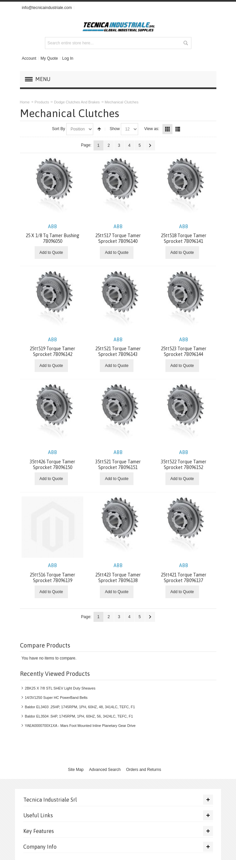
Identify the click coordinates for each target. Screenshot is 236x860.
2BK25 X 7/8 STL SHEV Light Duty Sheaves (60, 688)
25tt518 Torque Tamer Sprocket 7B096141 (183, 234)
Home (25, 102)
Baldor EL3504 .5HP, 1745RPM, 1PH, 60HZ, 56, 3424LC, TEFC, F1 (79, 716)
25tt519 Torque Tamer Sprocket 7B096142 (52, 347)
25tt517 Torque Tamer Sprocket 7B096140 (118, 234)
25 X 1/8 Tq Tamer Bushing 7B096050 (52, 234)
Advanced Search (105, 769)
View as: (151, 128)
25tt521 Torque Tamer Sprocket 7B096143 (118, 347)
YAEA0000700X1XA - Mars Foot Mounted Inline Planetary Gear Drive (80, 726)
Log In (67, 58)
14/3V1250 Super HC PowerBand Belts (56, 698)
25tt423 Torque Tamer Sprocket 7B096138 (118, 573)
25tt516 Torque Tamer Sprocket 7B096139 (52, 573)
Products (42, 102)
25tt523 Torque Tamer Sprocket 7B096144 (183, 347)
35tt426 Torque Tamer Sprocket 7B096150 (52, 460)
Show (115, 128)
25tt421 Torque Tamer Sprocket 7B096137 (183, 573)
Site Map (76, 769)
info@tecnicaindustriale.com (47, 7)
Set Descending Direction (99, 129)
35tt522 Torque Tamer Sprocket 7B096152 (183, 460)
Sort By (58, 128)
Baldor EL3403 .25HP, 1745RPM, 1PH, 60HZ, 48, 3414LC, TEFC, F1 (80, 707)
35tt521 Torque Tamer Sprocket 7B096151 (118, 460)
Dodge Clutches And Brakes (77, 102)
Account (29, 58)
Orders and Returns (143, 769)
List (178, 129)
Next (150, 145)
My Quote (49, 58)
